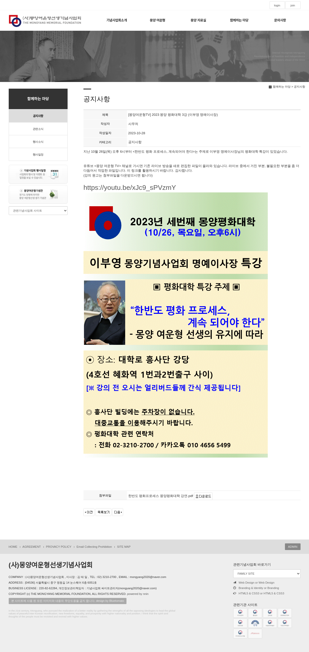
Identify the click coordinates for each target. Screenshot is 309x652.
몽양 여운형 (157, 20)
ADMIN (292, 546)
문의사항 (280, 20)
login (277, 5)
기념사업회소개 (116, 20)
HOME (13, 546)
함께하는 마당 (239, 20)
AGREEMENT (32, 546)
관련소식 (38, 128)
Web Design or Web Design (253, 582)
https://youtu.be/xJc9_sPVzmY (175, 321)
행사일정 (38, 154)
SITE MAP (124, 546)
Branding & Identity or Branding (256, 587)
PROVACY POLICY (58, 546)
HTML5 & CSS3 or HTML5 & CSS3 (258, 593)
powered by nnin (137, 593)
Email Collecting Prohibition (94, 546)
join (293, 5)
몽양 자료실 (198, 20)
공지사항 (38, 116)
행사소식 (38, 141)
